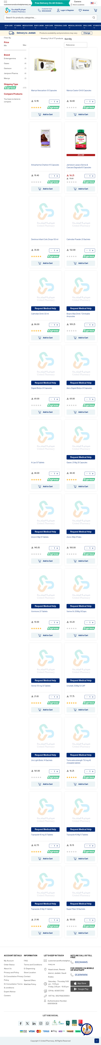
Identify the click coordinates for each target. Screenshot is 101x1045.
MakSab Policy (30, 984)
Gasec (15, 63)
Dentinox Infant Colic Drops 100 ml (44, 239)
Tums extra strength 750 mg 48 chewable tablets (79, 761)
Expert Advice (10, 992)
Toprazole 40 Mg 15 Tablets (77, 835)
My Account (9, 961)
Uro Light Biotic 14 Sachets (41, 760)
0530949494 (81, 975)
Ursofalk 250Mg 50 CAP (76, 686)
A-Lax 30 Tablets (37, 462)
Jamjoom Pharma (15, 73)
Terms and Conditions (33, 965)
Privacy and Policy (11, 972)
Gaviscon (15, 68)
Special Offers (30, 980)
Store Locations (78, 5)
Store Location (30, 972)
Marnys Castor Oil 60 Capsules (79, 90)
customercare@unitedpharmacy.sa (17, 5)
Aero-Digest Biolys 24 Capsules (79, 388)
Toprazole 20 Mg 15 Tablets (41, 909)
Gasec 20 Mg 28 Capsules (77, 462)
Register (70, 10)
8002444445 (81, 962)
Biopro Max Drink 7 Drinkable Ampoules (78, 315)
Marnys (15, 78)
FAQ (26, 961)
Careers (77, 2)
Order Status (9, 965)
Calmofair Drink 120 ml (40, 314)
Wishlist (86, 10)
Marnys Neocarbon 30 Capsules (44, 90)
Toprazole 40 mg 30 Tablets (42, 835)
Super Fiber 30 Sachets (76, 909)
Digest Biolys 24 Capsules (41, 388)
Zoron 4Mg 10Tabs (74, 537)
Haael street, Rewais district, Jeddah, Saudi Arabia (57, 973)
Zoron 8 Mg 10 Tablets (40, 537)
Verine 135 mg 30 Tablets (40, 686)
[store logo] (15, 10)
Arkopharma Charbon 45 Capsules (45, 165)
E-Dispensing (29, 968)
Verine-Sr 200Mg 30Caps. (77, 611)
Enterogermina (15, 58)
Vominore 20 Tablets (39, 611)
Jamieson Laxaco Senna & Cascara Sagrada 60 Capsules (79, 166)
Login (63, 10)
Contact (27, 976)
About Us (8, 968)
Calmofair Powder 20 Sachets (78, 239)
